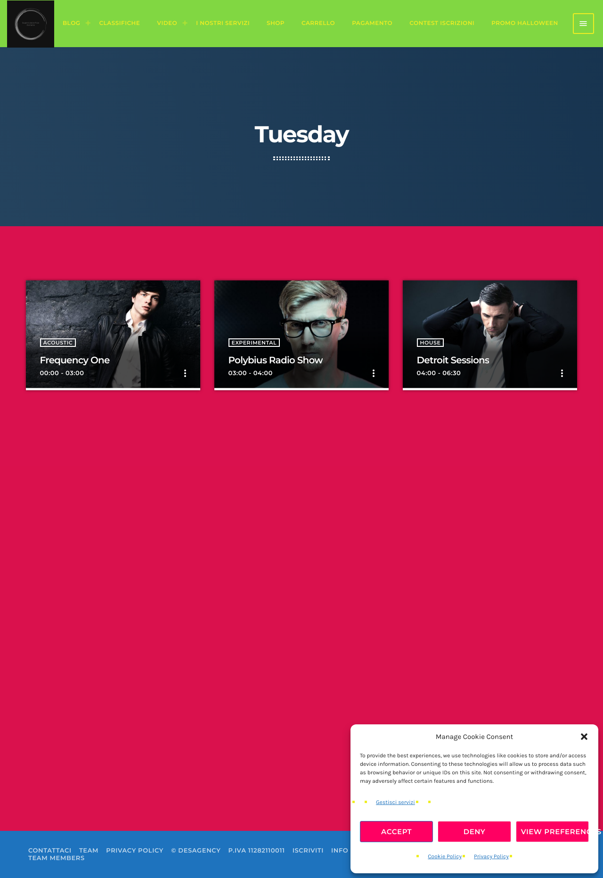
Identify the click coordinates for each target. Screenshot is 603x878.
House (430, 342)
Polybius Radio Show (275, 360)
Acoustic (58, 342)
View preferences (555, 831)
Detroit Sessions (453, 360)
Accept (396, 831)
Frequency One (75, 360)
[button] (584, 736)
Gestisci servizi (395, 802)
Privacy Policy (491, 856)
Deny (475, 831)
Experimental (254, 342)
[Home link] (30, 23)
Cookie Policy (445, 856)
